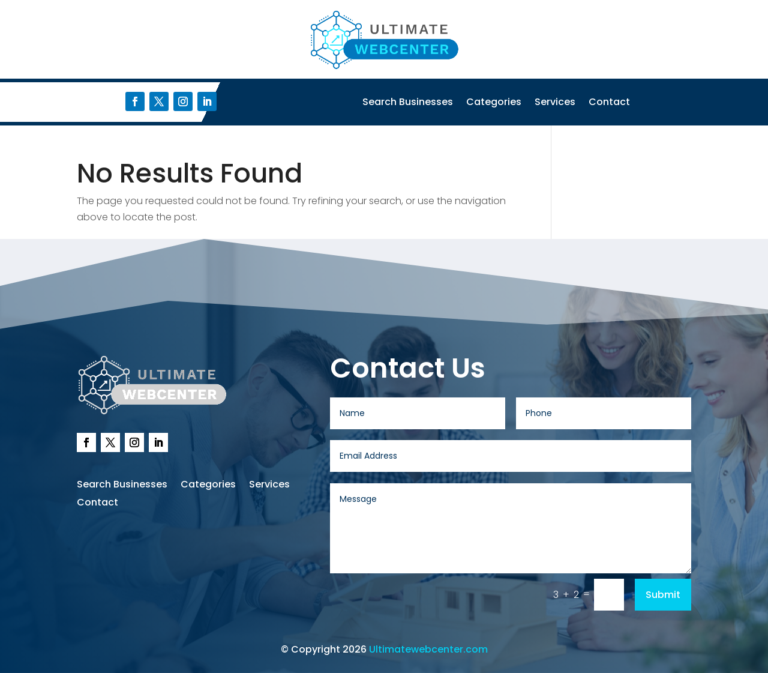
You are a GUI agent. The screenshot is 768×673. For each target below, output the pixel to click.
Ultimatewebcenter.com (428, 649)
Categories (493, 103)
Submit (663, 595)
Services (555, 103)
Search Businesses (407, 103)
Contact (609, 103)
